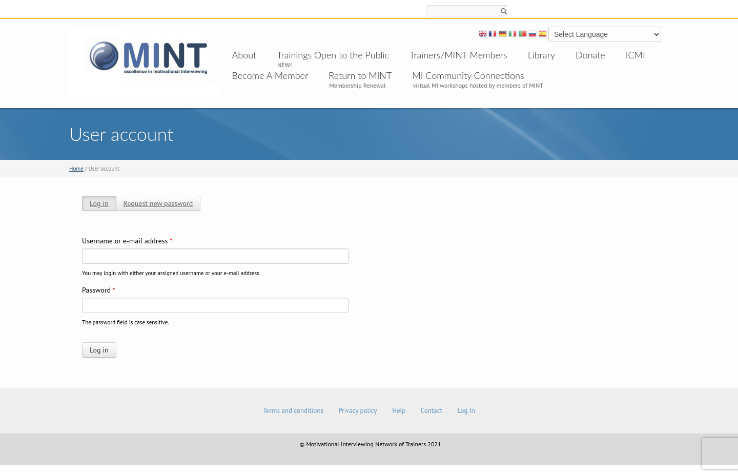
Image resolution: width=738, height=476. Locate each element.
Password (98, 290)
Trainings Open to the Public (333, 55)
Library (541, 55)
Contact (431, 410)
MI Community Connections (468, 75)
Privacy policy (357, 410)
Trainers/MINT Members (458, 55)
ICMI (635, 55)
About (244, 55)
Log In (466, 410)
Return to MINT (360, 75)
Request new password (158, 203)
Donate (590, 55)
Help (398, 410)
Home (76, 168)
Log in (99, 203)
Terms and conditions (293, 410)
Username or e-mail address (127, 240)
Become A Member (270, 75)
